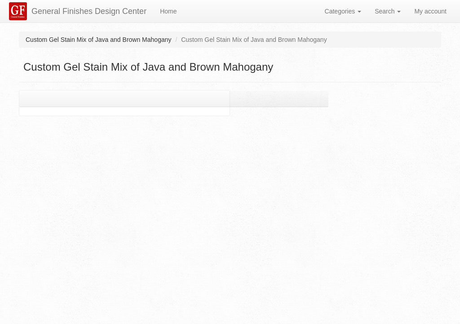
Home (168, 11)
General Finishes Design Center (88, 11)
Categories (343, 11)
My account (430, 11)
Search (388, 11)
